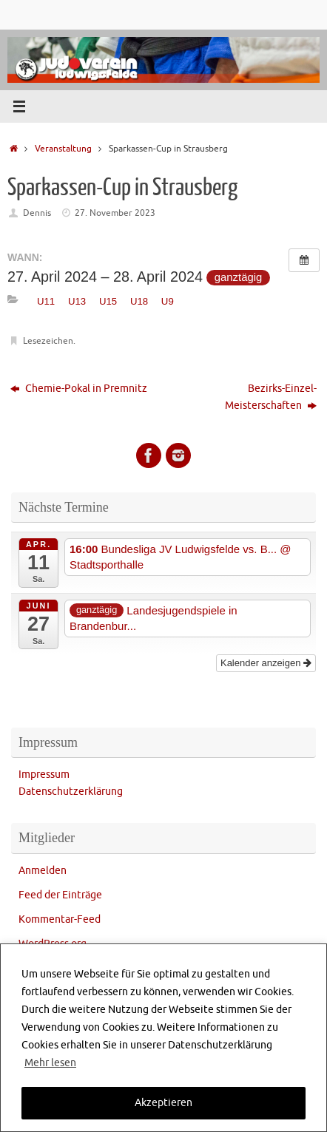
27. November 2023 (115, 213)
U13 (77, 301)
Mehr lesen (50, 1063)
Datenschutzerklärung (70, 791)
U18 (139, 301)
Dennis (37, 213)
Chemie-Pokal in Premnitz (78, 388)
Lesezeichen (48, 341)
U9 (167, 301)
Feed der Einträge (60, 895)
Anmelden (42, 870)
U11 (46, 301)
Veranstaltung (63, 149)
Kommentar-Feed (59, 919)
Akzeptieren (163, 1103)
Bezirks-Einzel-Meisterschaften (271, 397)
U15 (108, 301)
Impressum (44, 774)
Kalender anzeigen (265, 662)
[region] (163, 1037)
